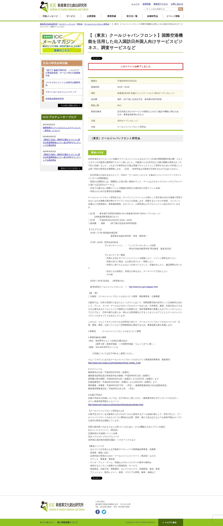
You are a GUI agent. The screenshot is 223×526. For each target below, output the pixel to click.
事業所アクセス (161, 4)
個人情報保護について (67, 522)
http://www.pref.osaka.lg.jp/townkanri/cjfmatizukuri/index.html (115, 404)
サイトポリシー (47, 522)
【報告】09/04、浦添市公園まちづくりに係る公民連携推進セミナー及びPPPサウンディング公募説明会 (62, 157)
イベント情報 (173, 16)
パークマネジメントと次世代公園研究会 (62, 83)
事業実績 (111, 16)
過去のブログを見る (69, 168)
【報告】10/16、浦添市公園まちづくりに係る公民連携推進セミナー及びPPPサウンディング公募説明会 (62, 142)
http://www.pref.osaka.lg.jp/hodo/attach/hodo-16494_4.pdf (114, 363)
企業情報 (91, 16)
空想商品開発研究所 (54, 99)
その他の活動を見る (69, 105)
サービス (70, 16)
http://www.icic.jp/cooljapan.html (143, 287)
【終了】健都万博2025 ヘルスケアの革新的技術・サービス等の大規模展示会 (62, 73)
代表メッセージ (50, 16)
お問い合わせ (177, 4)
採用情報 (146, 4)
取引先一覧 (132, 16)
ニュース (135, 4)
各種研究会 (152, 16)
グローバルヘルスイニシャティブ (60, 92)
